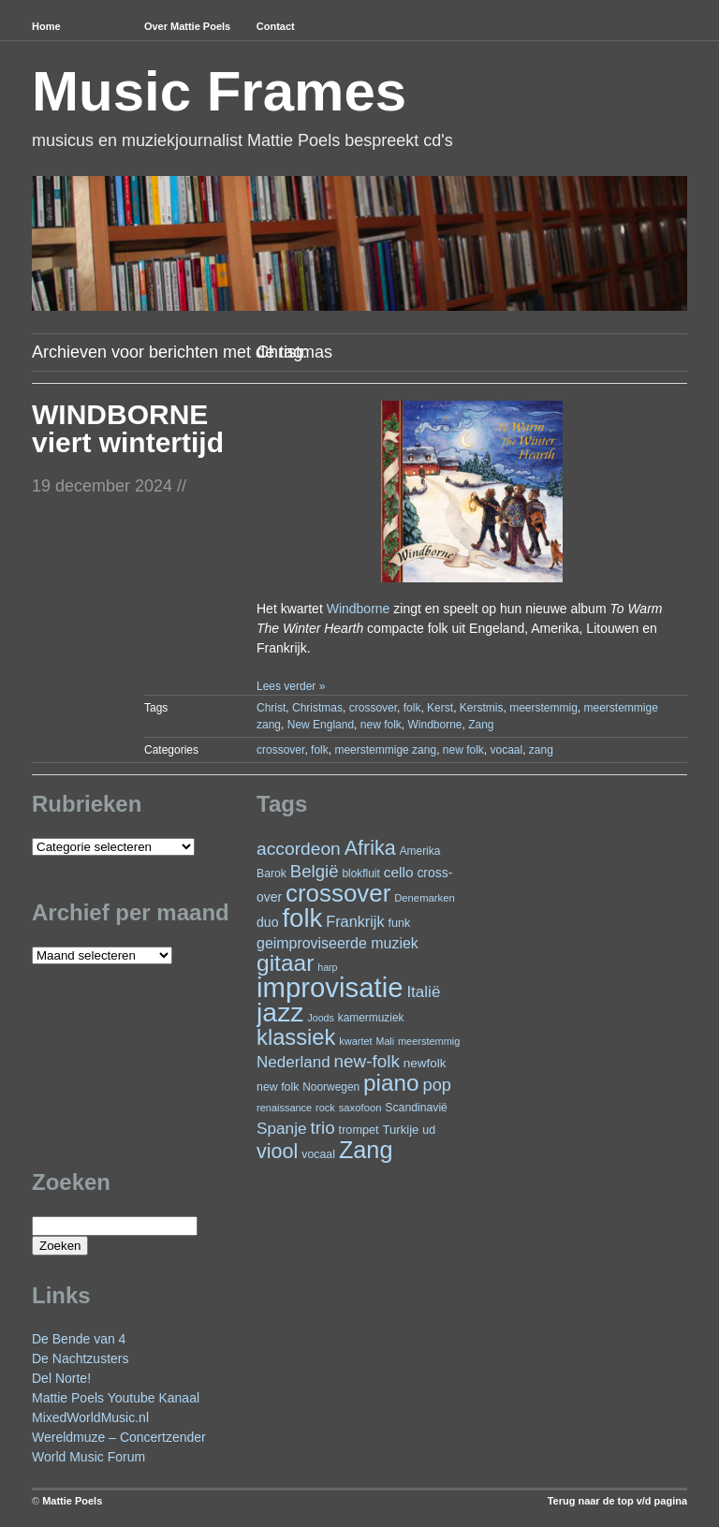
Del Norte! (61, 1378)
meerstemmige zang (385, 749)
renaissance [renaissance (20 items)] (284, 1107)
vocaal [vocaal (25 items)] (318, 1154)
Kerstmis (482, 707)
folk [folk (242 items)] (302, 917)
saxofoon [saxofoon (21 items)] (360, 1107)
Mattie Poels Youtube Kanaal (115, 1397)
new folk (381, 724)
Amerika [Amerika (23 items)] (420, 851)
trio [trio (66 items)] (322, 1128)
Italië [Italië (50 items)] (423, 992)
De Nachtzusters (80, 1358)
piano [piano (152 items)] (391, 1082)
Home (46, 26)
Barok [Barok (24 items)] (271, 873)
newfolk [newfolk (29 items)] (425, 1063)
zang (541, 749)
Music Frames (219, 91)
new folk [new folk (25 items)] (278, 1087)
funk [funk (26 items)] (399, 923)
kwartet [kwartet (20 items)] (355, 1041)
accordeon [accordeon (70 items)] (299, 849)
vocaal (507, 749)
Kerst (440, 707)
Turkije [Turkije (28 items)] (400, 1130)
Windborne (358, 608)
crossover (373, 707)
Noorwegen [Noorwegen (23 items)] (331, 1087)
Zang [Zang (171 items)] (366, 1150)
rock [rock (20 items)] (325, 1107)
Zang (480, 724)
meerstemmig (543, 707)
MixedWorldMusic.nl (90, 1417)
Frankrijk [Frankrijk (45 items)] (355, 921)
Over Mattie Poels (187, 26)
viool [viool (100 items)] (277, 1151)
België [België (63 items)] (314, 871)
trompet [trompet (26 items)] (359, 1130)
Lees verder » (291, 686)
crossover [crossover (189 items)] (338, 893)
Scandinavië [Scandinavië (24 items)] (416, 1107)
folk (412, 707)
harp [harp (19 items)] (327, 967)
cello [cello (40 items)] (399, 872)
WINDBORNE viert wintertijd (128, 428)
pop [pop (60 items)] (437, 1084)
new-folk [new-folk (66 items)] (367, 1061)
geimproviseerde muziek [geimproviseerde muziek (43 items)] (337, 943)
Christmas (317, 707)
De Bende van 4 (78, 1338)
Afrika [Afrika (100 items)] (370, 847)
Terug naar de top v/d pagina (617, 1500)
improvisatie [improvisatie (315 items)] (330, 987)
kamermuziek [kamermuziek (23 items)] (371, 1017)
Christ (271, 707)
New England (320, 724)
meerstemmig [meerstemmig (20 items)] (429, 1041)
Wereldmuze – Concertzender (119, 1437)
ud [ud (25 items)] (428, 1130)
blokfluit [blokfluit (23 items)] (360, 873)
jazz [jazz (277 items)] (280, 1012)
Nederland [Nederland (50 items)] (293, 1062)
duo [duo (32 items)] (268, 922)
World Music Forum (88, 1456)
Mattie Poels (72, 1500)
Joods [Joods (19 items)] (320, 1017)
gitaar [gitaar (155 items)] (285, 963)
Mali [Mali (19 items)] (385, 1041)
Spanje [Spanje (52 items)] (282, 1128)
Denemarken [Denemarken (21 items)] (424, 897)
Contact (276, 26)
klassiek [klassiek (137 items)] (296, 1037)
